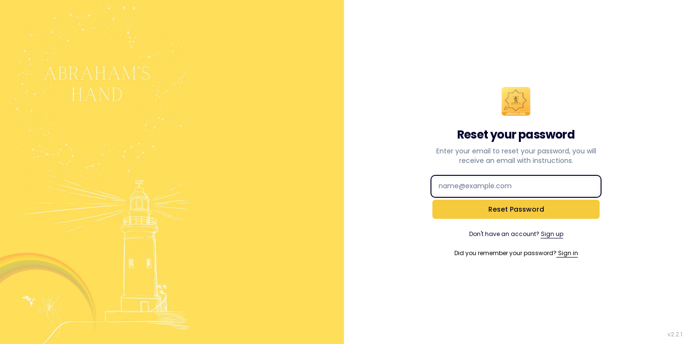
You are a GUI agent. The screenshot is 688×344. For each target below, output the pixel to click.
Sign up (552, 234)
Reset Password (516, 209)
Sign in (567, 253)
